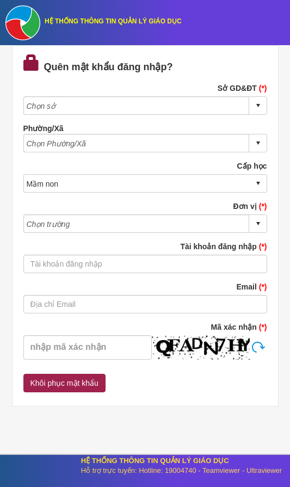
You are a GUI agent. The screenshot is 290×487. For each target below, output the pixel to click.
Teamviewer (221, 470)
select (258, 105)
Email (251, 286)
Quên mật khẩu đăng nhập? (98, 63)
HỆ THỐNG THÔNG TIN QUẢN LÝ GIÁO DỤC (113, 21)
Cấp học (252, 166)
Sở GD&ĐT (242, 88)
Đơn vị (250, 206)
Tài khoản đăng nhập (223, 246)
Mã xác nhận (239, 327)
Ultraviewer (264, 470)
